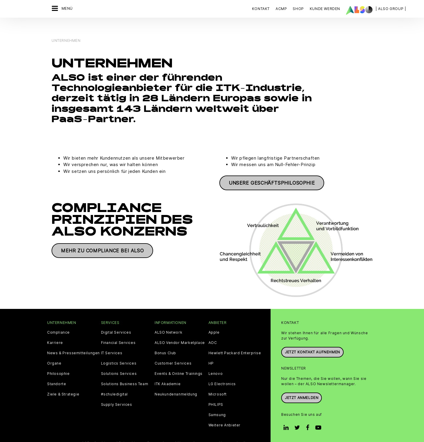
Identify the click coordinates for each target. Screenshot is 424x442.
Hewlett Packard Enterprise (234, 340)
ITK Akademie (167, 371)
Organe (54, 351)
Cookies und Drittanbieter (118, 430)
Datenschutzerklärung (168, 430)
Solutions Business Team (124, 371)
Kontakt (261, 8)
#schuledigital (114, 382)
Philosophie (58, 361)
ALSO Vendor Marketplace (180, 330)
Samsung (217, 402)
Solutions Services (119, 361)
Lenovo (215, 361)
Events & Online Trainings (179, 361)
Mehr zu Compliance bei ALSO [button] (102, 238)
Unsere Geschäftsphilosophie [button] (272, 170)
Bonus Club (165, 340)
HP (211, 351)
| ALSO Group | (390, 8)
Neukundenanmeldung (176, 382)
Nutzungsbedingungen (240, 430)
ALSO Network (168, 320)
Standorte (56, 371)
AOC (212, 330)
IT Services (111, 340)
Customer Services (173, 351)
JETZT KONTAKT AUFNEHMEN (312, 339)
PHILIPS (215, 392)
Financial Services (118, 330)
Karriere (55, 330)
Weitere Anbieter (224, 412)
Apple (214, 320)
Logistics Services (119, 351)
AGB (86, 430)
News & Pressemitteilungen (73, 340)
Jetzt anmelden (301, 385)
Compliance (58, 320)
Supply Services (116, 392)
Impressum (204, 430)
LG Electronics (222, 371)
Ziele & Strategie (63, 382)
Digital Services (116, 320)
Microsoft (217, 382)
